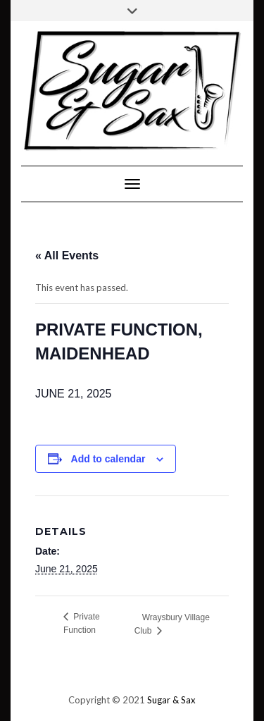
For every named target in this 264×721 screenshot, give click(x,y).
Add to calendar (108, 458)
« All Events (67, 255)
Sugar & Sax (171, 699)
